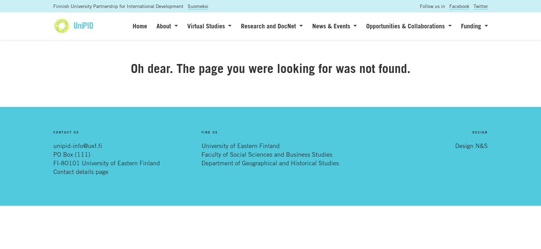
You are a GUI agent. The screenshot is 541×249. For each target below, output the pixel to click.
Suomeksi (198, 6)
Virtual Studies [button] (207, 26)
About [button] (164, 26)
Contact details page (80, 171)
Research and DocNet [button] (269, 26)
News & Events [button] (332, 26)
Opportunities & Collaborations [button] (406, 26)
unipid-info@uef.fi (77, 145)
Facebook (459, 6)
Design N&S (471, 145)
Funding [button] (472, 26)
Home (140, 26)
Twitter (481, 6)
